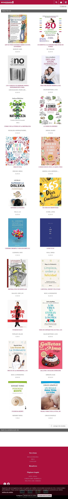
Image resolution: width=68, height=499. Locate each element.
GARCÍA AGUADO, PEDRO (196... (17, 90)
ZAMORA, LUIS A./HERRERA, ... (50, 171)
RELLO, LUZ (17, 212)
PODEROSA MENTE (17, 411)
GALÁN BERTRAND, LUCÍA (50, 89)
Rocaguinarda (33, 457)
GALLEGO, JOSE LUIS (17, 293)
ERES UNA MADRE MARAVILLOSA (50, 86)
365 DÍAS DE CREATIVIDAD (50, 208)
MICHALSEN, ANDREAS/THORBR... (17, 130)
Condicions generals (32, 479)
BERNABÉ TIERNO (17, 415)
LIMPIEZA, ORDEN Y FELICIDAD (50, 289)
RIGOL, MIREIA (50, 252)
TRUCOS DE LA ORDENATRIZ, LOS (17, 371)
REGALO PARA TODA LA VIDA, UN (50, 411)
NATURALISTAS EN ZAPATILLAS (17, 289)
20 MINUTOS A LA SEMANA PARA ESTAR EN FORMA (50, 46)
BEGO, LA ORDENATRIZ (50, 293)
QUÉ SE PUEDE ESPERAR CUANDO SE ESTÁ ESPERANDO (17, 46)
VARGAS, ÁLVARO (50, 130)
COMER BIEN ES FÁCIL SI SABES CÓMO (50, 167)
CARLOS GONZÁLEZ (50, 415)
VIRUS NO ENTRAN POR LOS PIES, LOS (50, 330)
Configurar (19, 495)
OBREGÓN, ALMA (50, 374)
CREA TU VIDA (17, 167)
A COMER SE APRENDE (50, 126)
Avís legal (33, 476)
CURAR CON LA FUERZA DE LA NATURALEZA (17, 126)
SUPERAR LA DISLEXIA (17, 208)
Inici (33, 459)
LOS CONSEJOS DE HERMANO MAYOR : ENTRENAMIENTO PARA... (17, 86)
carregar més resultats (59, 426)
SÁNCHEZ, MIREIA (17, 171)
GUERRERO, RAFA (17, 252)
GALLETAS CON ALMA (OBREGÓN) (50, 371)
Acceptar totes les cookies (44, 495)
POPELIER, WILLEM (17, 334)
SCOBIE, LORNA (50, 212)
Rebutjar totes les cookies (30, 495)
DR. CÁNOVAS (50, 49)
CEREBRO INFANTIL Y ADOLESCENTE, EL (17, 248)
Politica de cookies (33, 481)
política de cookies (7, 492)
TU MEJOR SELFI (17, 330)
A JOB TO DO (50, 248)
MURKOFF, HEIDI (17, 49)
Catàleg (33, 461)
